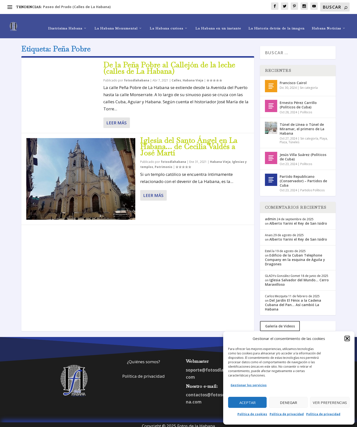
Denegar (288, 402)
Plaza (283, 139)
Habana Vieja (193, 78)
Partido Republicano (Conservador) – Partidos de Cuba (303, 178)
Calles (176, 78)
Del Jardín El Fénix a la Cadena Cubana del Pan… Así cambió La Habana (293, 302)
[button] (347, 338)
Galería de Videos (280, 323)
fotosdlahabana (136, 78)
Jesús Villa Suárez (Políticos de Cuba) (303, 154)
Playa (323, 136)
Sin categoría (309, 85)
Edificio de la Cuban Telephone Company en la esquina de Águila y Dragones (295, 257)
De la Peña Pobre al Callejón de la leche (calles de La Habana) (169, 65)
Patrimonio (163, 164)
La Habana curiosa (166, 24)
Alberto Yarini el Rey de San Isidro (298, 220)
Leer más (116, 120)
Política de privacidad (287, 414)
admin (270, 216)
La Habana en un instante (218, 24)
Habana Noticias (326, 24)
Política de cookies (252, 414)
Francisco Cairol (293, 80)
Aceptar (247, 402)
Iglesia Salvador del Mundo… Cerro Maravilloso (297, 279)
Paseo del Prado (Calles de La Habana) (77, 6)
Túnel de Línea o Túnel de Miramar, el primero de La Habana (302, 126)
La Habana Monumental (116, 24)
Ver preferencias (330, 402)
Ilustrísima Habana (65, 24)
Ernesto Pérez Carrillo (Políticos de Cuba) (298, 102)
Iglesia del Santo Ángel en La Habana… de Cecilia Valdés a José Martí (188, 144)
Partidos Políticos (312, 187)
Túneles (293, 139)
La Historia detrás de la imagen (276, 24)
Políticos (306, 109)
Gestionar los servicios (249, 385)
